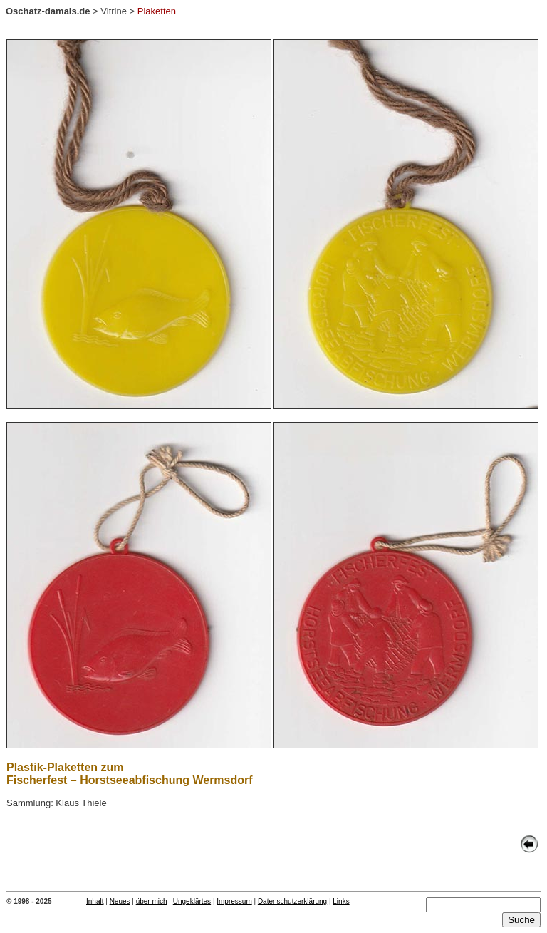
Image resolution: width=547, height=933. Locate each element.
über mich (151, 901)
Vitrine (113, 11)
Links (341, 901)
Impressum (234, 901)
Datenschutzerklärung (292, 901)
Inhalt (94, 901)
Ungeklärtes (192, 901)
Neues (120, 901)
